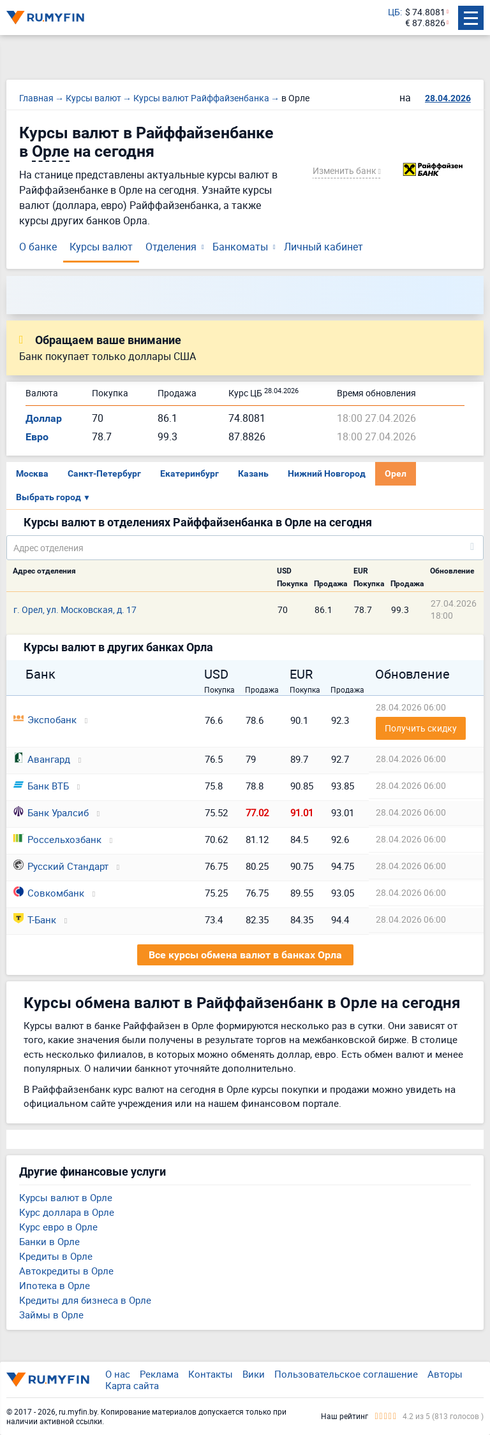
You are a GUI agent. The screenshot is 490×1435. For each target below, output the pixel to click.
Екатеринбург (189, 473)
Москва (32, 473)
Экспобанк (45, 719)
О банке (38, 247)
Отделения (171, 247)
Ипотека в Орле (54, 1285)
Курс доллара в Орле (66, 1212)
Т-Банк (34, 919)
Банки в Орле (49, 1241)
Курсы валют (101, 247)
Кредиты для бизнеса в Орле (85, 1300)
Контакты (210, 1374)
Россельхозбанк (57, 839)
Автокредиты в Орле (66, 1270)
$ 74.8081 (425, 12)
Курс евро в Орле (58, 1226)
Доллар (44, 418)
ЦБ (394, 12)
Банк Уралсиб (51, 812)
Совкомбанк (48, 892)
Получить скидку (421, 728)
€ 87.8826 (425, 23)
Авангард (41, 759)
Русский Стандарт (60, 866)
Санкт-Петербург (104, 473)
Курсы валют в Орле (65, 1197)
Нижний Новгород (327, 473)
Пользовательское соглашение (346, 1374)
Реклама (159, 1374)
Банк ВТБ (41, 785)
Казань (253, 473)
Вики (253, 1374)
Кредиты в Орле (56, 1256)
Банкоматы (240, 247)
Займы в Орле (51, 1314)
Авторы (445, 1374)
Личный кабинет (323, 247)
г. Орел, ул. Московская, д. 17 (75, 609)
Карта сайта (132, 1385)
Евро (37, 437)
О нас (117, 1374)
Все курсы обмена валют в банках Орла (245, 955)
